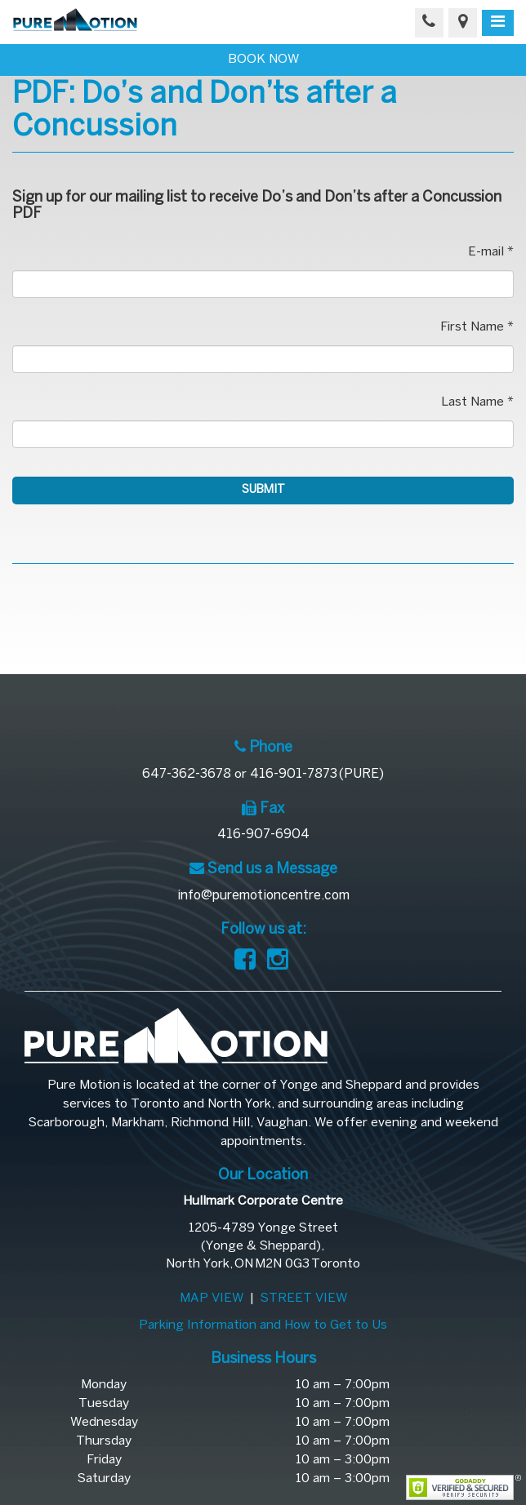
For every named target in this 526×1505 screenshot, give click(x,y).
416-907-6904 (263, 834)
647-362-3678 (186, 774)
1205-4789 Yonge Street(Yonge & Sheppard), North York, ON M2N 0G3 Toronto (263, 1246)
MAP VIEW (211, 1298)
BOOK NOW (263, 59)
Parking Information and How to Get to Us (263, 1325)
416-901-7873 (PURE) (317, 774)
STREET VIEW (304, 1298)
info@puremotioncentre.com (263, 896)
